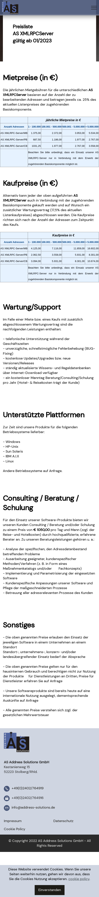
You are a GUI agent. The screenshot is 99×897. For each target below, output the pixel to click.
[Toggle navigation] (94, 8)
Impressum (13, 821)
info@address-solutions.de (33, 807)
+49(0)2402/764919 (28, 788)
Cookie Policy (14, 829)
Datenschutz (63, 821)
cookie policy (78, 890)
